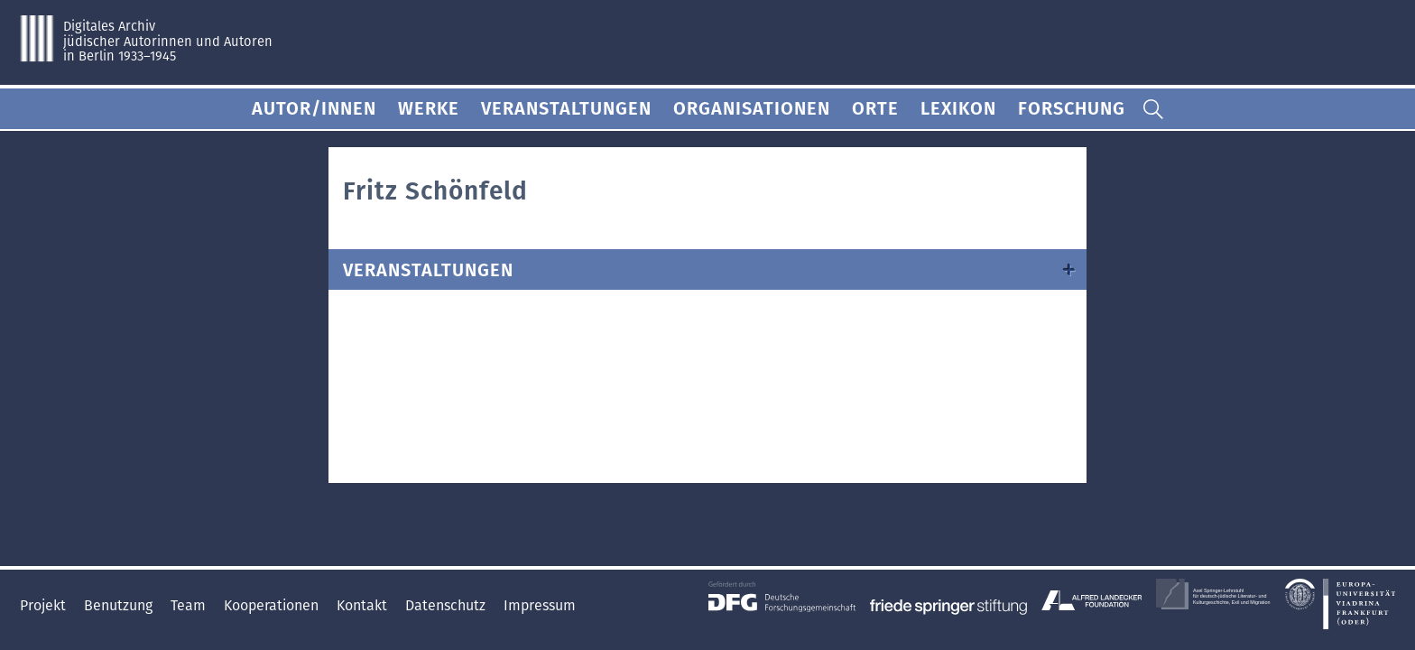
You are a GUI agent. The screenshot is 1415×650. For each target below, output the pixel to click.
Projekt (44, 605)
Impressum (540, 605)
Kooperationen (273, 605)
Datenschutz (447, 605)
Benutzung (120, 605)
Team (190, 605)
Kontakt (364, 605)
